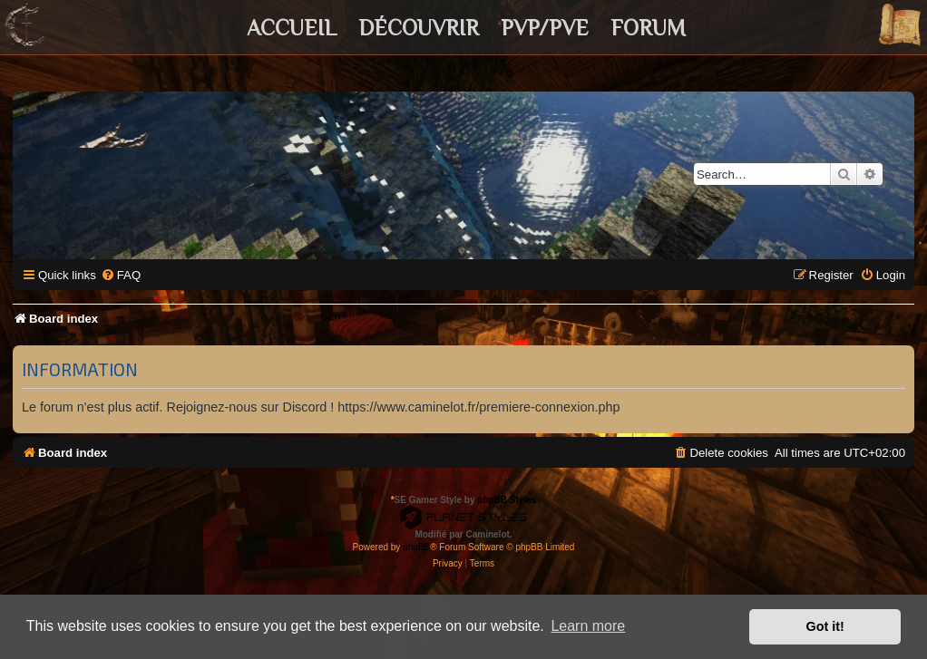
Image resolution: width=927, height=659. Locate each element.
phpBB (416, 547)
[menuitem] (121, 275)
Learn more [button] (588, 626)
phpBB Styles (506, 500)
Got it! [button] (825, 626)
